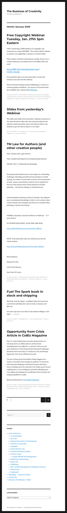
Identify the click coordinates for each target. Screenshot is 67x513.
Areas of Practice (15, 433)
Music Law (14, 462)
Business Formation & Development (23, 441)
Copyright (46, 94)
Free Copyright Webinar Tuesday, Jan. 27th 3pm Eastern (26, 39)
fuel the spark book (36, 319)
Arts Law (13, 438)
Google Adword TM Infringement (24, 457)
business (17, 98)
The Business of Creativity (24, 11)
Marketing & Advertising (19, 459)
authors (31, 131)
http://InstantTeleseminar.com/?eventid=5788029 (25, 246)
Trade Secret (15, 469)
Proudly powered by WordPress (33, 507)
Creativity (20, 96)
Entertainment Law (30, 96)
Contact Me (13, 477)
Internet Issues (15, 454)
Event (37, 277)
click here (33, 90)
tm (35, 279)
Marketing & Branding (13, 279)
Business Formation (39, 384)
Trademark (10, 133)
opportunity (13, 388)
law (35, 98)
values (34, 386)
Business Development (36, 94)
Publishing (14, 464)
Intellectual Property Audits (20, 451)
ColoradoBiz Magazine (31, 380)
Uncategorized (22, 131)
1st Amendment (23, 94)
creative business (12, 96)
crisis (8, 388)
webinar (38, 279)
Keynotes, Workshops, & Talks (20, 480)
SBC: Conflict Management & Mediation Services (28, 467)
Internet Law (40, 96)
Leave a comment (42, 98)
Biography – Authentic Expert (20, 475)
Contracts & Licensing (18, 444)
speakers (42, 131)
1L (29, 319)
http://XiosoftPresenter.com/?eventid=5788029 (24, 228)
